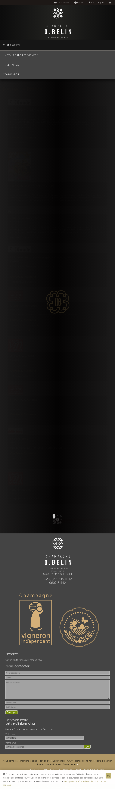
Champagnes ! (12, 45)
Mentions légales (28, 761)
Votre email (11, 743)
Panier (79, 2)
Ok (108, 776)
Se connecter (70, 764)
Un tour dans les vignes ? (20, 55)
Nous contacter (11, 761)
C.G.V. (70, 761)
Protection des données (49, 764)
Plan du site (45, 761)
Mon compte (96, 2)
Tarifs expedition (104, 761)
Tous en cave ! (12, 64)
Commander (61, 2)
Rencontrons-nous (84, 761)
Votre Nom (10, 734)
